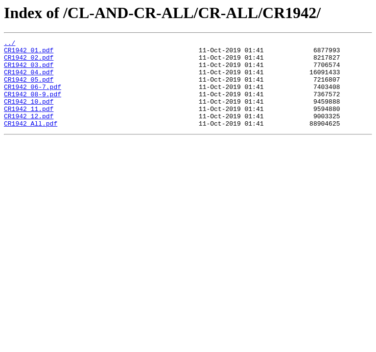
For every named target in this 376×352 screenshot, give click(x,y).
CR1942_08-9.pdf (32, 105)
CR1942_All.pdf (30, 140)
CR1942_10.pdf (28, 114)
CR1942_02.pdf (28, 61)
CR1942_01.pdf (28, 52)
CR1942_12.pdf (28, 132)
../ (9, 44)
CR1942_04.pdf (28, 79)
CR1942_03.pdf (28, 70)
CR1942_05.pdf (28, 88)
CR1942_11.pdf (28, 123)
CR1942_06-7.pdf (32, 96)
